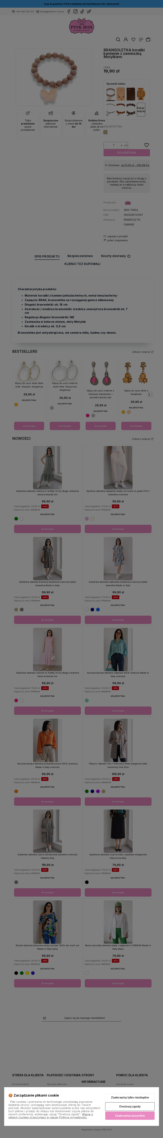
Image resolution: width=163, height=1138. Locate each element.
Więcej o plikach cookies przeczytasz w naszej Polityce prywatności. (50, 1116)
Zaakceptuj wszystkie (130, 1115)
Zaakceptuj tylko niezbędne (130, 1097)
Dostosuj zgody (130, 1106)
